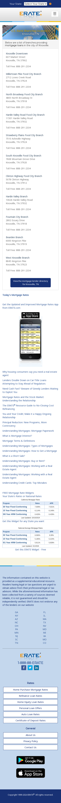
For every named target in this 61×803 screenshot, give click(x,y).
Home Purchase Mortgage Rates (30, 689)
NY (16, 615)
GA (16, 612)
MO (45, 639)
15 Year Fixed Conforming (15, 510)
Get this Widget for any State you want (23, 521)
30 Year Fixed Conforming (15, 507)
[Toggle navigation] (54, 14)
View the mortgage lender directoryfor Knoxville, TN (30, 282)
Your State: (16, 3)
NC (16, 622)
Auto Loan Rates (30, 714)
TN (16, 642)
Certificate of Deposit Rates (31, 720)
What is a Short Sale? (13, 455)
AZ (16, 619)
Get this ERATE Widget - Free (30, 549)
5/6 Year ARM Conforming (15, 514)
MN (16, 632)
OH (16, 625)
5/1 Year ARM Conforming (15, 542)
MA (44, 619)
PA (16, 629)
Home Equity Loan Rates (30, 702)
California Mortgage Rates (30, 500)
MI (44, 632)
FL (44, 612)
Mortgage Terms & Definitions (18, 440)
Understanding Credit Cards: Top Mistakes (24, 482)
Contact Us (30, 747)
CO (44, 642)
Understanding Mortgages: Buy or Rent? (23, 460)
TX (44, 622)
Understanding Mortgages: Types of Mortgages (27, 445)
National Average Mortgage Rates (30, 528)
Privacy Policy (30, 741)
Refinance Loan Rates (30, 695)
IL (44, 615)
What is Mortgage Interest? (17, 435)
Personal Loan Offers (30, 708)
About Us (30, 735)
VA (44, 636)
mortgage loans (14, 45)
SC (16, 639)
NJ (16, 636)
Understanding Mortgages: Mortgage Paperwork (28, 430)
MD (45, 629)
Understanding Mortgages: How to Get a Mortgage (29, 450)
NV (44, 625)
